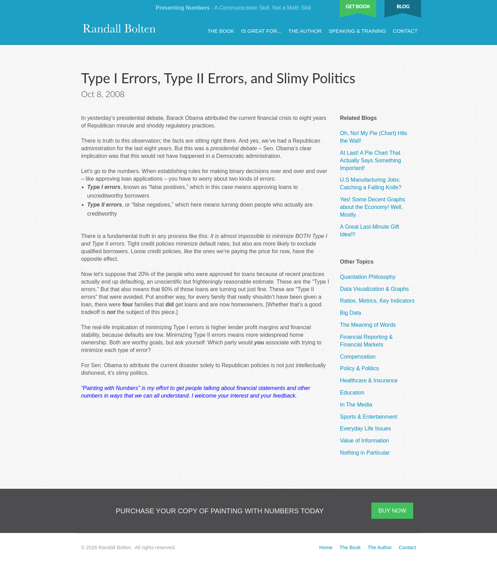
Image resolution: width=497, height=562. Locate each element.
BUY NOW (392, 510)
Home (325, 547)
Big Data (350, 313)
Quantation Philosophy (368, 277)
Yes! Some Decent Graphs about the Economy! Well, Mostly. (372, 207)
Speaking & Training (357, 31)
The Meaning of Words (368, 325)
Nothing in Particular (365, 453)
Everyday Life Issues (365, 428)
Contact (405, 31)
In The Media (356, 405)
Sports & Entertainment (368, 417)
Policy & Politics (359, 368)
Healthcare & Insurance (369, 380)
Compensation (358, 357)
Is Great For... (261, 31)
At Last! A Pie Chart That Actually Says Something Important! (370, 160)
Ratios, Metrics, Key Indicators (377, 301)
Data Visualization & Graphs (374, 289)
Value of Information (364, 441)
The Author (305, 31)
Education (352, 393)
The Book (220, 31)
